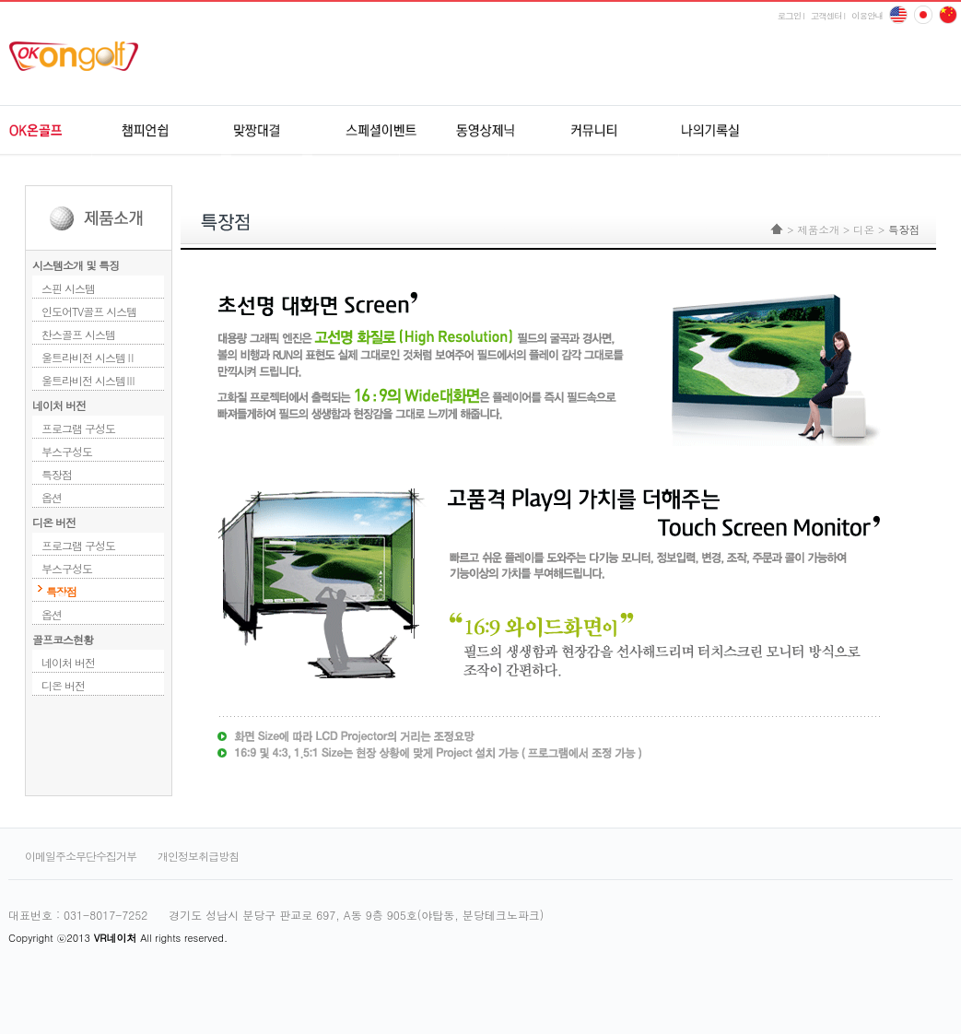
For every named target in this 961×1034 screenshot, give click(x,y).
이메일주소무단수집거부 (80, 856)
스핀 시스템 (68, 288)
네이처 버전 (59, 405)
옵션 (51, 497)
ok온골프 (80, 56)
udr (833, 131)
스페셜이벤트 (379, 131)
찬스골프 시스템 (78, 334)
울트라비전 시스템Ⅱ (88, 357)
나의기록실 (697, 131)
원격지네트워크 (273, 131)
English (898, 15)
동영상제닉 (485, 131)
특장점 (56, 474)
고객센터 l (828, 15)
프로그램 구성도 (78, 428)
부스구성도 (66, 451)
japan (948, 15)
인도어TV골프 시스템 (88, 311)
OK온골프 (61, 131)
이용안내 (867, 15)
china (923, 15)
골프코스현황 (62, 639)
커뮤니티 (591, 131)
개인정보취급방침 (198, 856)
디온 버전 (54, 522)
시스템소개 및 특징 (75, 265)
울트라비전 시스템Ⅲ (88, 380)
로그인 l (791, 15)
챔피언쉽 (167, 131)
